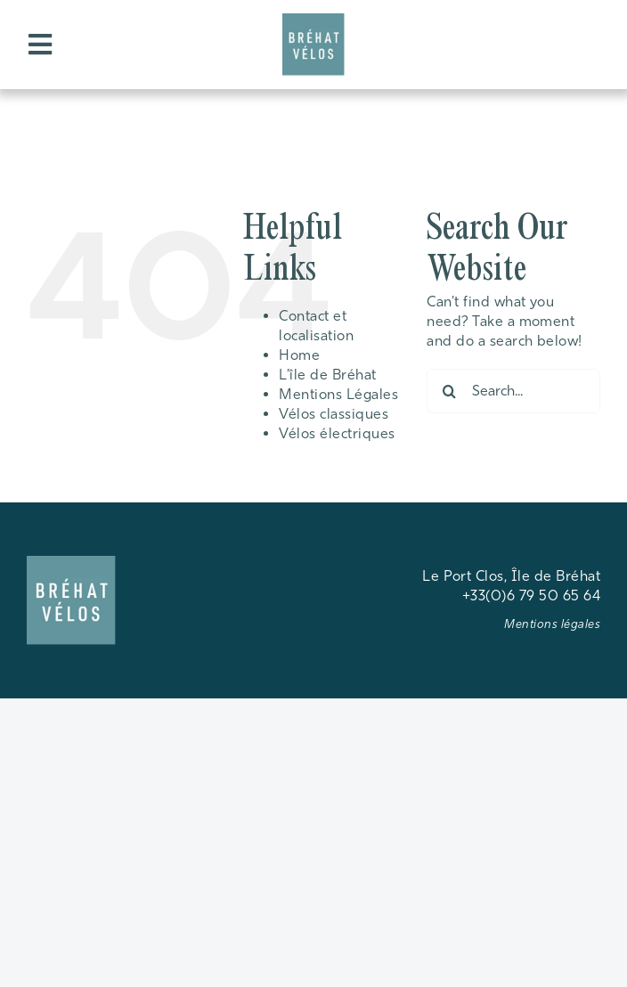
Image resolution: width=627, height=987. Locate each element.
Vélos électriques (337, 433)
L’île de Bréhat (327, 374)
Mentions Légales (338, 394)
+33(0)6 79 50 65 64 (531, 595)
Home (299, 355)
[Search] (449, 391)
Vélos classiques (333, 413)
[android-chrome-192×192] (313, 20)
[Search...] (513, 391)
